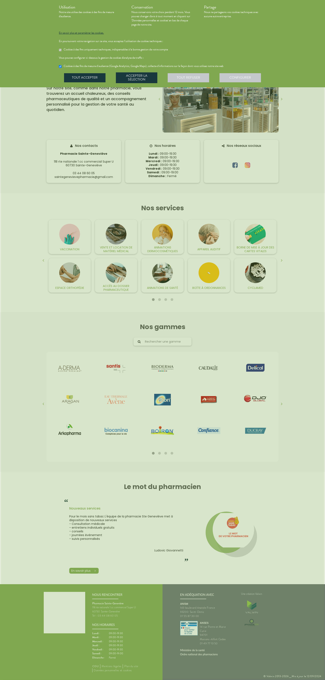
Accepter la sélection (136, 77)
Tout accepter (85, 77)
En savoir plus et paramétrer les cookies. (81, 33)
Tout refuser (188, 77)
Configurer (240, 77)
